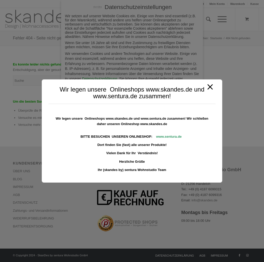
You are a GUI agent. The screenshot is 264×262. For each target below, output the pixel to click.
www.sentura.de (169, 136)
